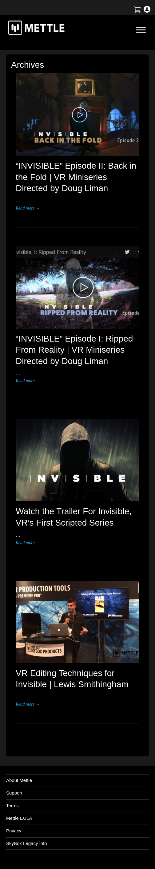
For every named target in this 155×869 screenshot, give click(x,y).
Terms (12, 805)
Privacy (13, 830)
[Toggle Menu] (141, 30)
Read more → (28, 208)
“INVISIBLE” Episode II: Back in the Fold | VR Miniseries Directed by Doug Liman (76, 177)
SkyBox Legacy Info (26, 843)
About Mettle (19, 780)
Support (14, 792)
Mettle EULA (19, 818)
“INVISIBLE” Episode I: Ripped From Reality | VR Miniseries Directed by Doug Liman (74, 350)
